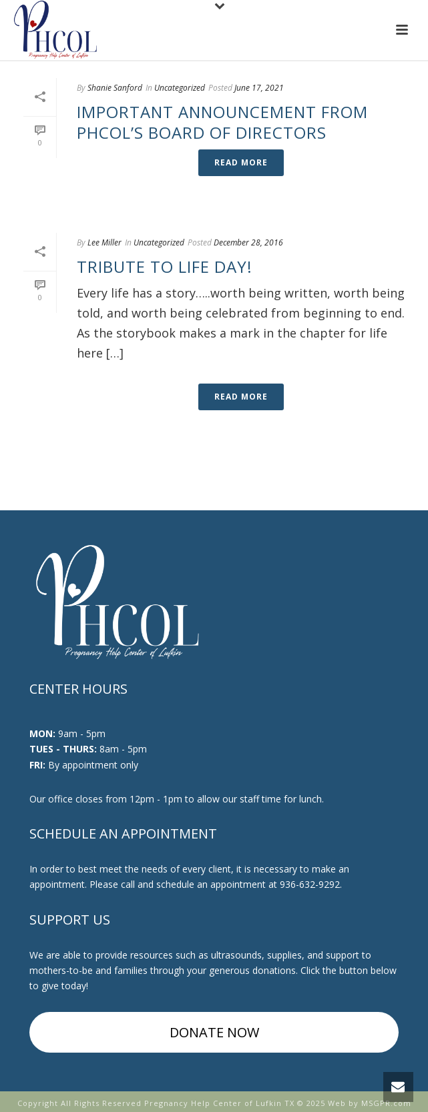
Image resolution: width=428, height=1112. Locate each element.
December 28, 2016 (248, 242)
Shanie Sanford (114, 87)
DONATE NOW (214, 1032)
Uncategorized (179, 87)
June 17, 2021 (259, 87)
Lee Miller (104, 242)
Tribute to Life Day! (164, 266)
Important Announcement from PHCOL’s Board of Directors (222, 122)
